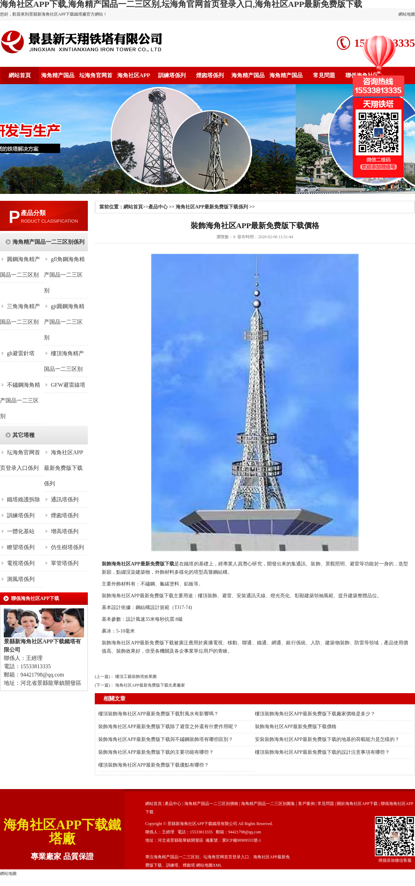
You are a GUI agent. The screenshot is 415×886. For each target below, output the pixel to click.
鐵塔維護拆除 (23, 499)
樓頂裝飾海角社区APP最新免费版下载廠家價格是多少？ (315, 713)
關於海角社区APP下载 (357, 803)
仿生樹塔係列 (67, 547)
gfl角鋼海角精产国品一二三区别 (64, 274)
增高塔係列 (65, 531)
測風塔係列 (21, 579)
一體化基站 (21, 531)
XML (217, 865)
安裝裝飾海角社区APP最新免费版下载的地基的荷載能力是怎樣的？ (327, 739)
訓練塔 (172, 865)
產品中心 (158, 206)
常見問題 (324, 75)
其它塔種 (23, 435)
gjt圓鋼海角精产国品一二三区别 (64, 321)
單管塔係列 (65, 563)
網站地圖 (406, 14)
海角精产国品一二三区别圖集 (268, 803)
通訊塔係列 (65, 499)
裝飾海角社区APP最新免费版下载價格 (295, 726)
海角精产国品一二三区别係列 (48, 242)
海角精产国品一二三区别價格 (211, 803)
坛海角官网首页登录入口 (226, 856)
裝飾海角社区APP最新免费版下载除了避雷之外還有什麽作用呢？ (168, 726)
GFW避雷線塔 (68, 385)
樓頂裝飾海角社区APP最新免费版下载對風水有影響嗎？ (158, 713)
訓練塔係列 (172, 75)
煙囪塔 (189, 865)
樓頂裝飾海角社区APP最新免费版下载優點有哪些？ (153, 765)
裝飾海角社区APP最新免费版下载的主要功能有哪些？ (156, 752)
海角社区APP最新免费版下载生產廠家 (150, 685)
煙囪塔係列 (210, 75)
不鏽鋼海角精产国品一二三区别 (20, 400)
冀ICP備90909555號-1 (241, 840)
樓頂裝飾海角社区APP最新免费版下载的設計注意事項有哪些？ (322, 752)
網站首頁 (20, 75)
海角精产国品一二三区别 (176, 856)
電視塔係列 (21, 563)
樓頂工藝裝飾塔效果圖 (136, 676)
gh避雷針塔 (21, 353)
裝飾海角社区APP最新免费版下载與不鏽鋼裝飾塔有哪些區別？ (165, 739)
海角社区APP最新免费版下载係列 (63, 467)
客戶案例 (306, 803)
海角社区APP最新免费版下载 (142, 563)
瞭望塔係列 (21, 547)
